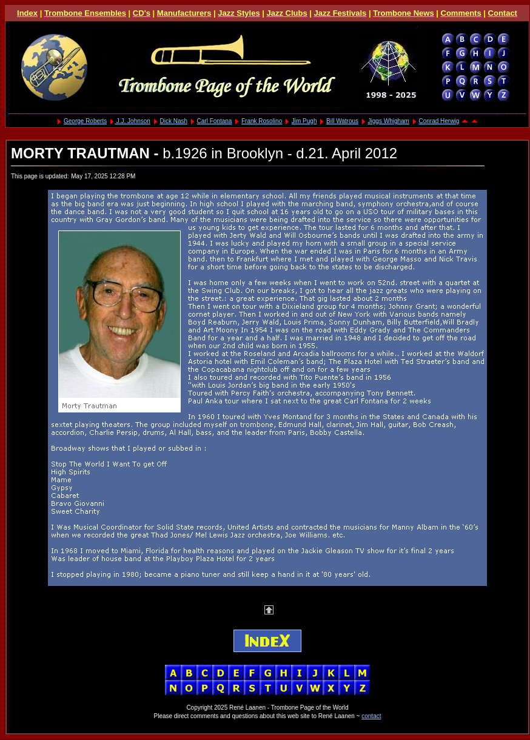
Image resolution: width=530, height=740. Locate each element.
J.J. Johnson (132, 121)
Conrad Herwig (439, 121)
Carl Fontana (214, 121)
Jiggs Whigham (388, 121)
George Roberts (85, 121)
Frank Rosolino (261, 121)
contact (371, 716)
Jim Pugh (304, 121)
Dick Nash (173, 121)
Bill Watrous (342, 121)
